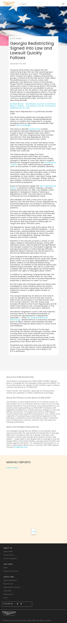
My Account (8, 584)
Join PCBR (7, 591)
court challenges (23, 125)
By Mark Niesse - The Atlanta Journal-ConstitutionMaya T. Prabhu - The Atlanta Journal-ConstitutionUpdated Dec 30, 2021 (33, 106)
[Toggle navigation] (63, 3)
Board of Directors (11, 571)
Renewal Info (9, 594)
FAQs (5, 598)
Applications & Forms (12, 587)
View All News (12, 468)
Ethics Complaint (10, 558)
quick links (9, 577)
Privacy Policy (9, 555)
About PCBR (8, 551)
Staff (6, 568)
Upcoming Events (10, 580)
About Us (8, 548)
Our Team (8, 564)
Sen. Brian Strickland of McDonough (29, 318)
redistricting (34, 129)
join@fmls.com (21, 447)
